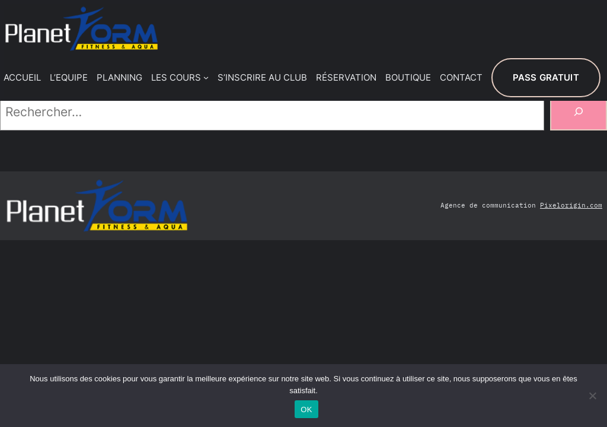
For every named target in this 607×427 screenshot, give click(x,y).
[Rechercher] (578, 111)
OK (306, 409)
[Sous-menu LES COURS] (206, 77)
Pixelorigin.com (571, 205)
